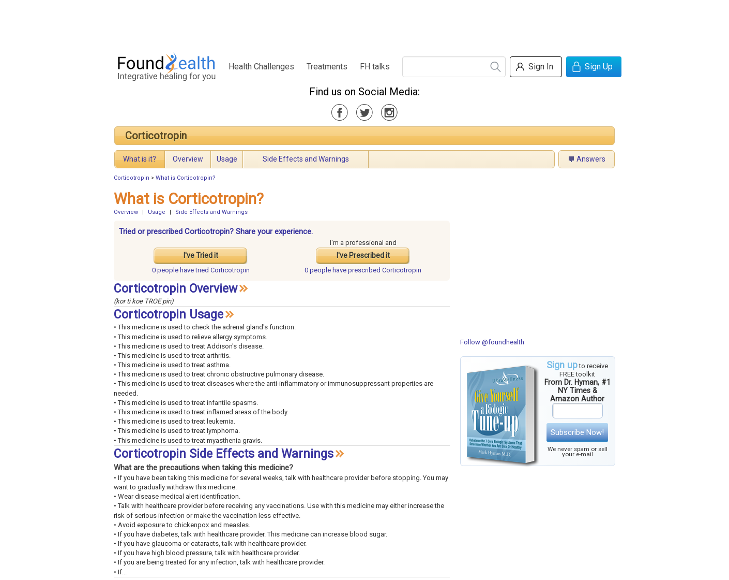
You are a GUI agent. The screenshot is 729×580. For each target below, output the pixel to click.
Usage (227, 159)
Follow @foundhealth (492, 342)
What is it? (139, 159)
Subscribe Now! (577, 432)
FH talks (375, 66)
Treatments (327, 66)
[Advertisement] (364, 23)
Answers (590, 159)
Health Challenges (261, 66)
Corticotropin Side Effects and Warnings (223, 454)
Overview (188, 159)
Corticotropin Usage (168, 315)
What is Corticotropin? (186, 178)
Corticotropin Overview (175, 289)
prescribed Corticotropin (363, 270)
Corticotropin (156, 135)
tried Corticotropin (201, 270)
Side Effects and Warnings (306, 159)
